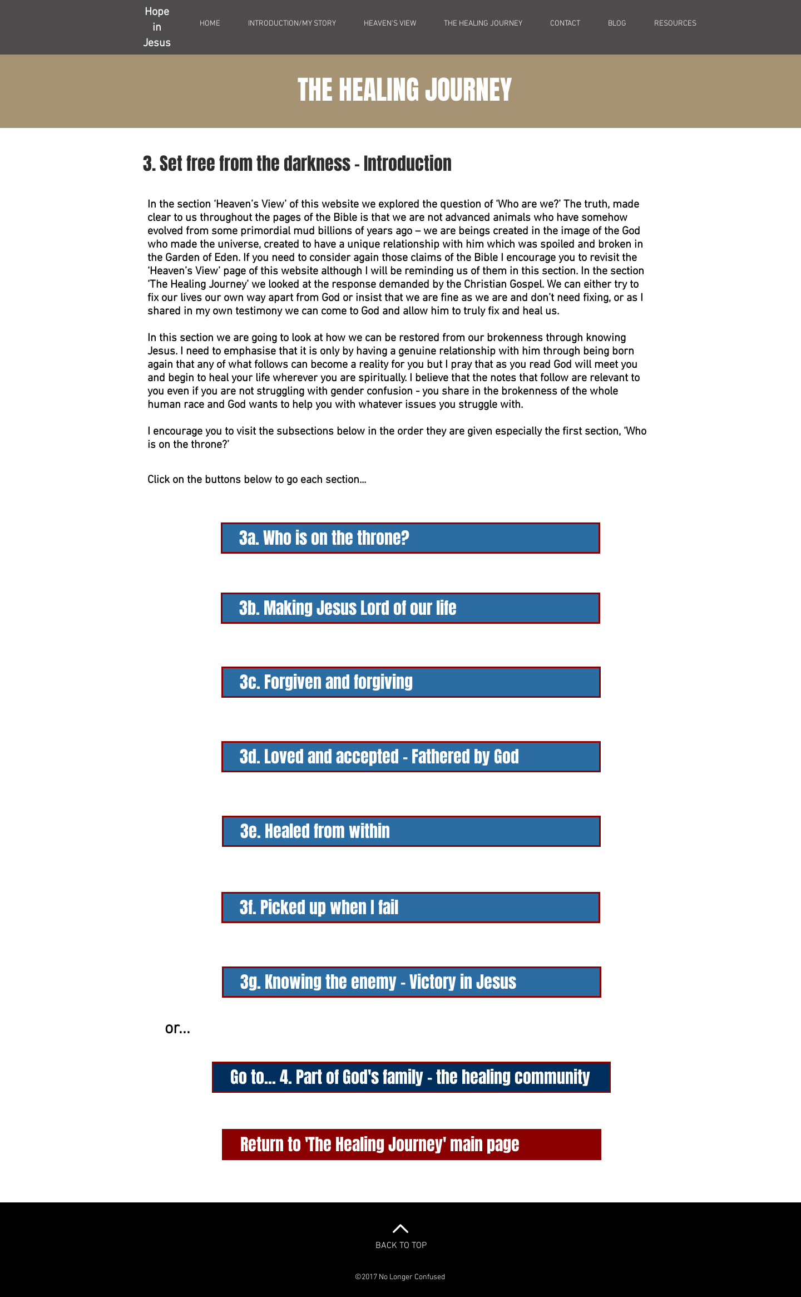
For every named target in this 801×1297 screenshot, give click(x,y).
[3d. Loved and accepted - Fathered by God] (411, 756)
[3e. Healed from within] (411, 831)
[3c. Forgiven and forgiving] (411, 682)
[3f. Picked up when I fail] (410, 907)
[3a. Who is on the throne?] (410, 538)
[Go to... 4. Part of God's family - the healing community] (411, 1077)
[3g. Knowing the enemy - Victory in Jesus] (411, 982)
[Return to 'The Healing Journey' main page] (411, 1144)
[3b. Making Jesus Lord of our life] (410, 608)
